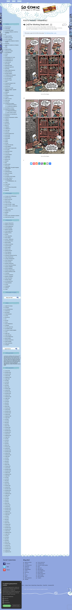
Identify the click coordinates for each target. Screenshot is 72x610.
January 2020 (7, 390)
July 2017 (7, 438)
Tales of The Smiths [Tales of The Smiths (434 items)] (11, 359)
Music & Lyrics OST (8, 199)
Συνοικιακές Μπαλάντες (9, 95)
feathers (6, 141)
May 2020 (7, 383)
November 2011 (8, 548)
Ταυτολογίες (7, 101)
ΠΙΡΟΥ (6, 81)
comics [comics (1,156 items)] (18, 363)
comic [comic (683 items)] (13, 361)
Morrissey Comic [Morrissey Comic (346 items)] (10, 357)
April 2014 (7, 501)
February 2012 (7, 543)
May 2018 (7, 422)
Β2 (5, 34)
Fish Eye (6, 143)
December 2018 (8, 411)
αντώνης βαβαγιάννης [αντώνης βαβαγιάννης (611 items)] (13, 360)
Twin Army (7, 188)
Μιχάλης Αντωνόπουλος (9, 224)
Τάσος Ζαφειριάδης (8, 236)
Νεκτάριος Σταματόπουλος (10, 269)
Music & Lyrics (7, 201)
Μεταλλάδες (7, 68)
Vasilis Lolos (7, 333)
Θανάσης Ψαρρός (8, 279)
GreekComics (7, 310)
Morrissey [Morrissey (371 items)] (19, 357)
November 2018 (8, 412)
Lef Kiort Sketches (8, 154)
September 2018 (8, 416)
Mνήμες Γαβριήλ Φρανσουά (10, 70)
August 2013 (7, 514)
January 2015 (7, 487)
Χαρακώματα (7, 115)
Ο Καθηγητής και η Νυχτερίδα (10, 75)
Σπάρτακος (7, 92)
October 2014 (7, 492)
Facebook (8, 563)
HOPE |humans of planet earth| (10, 148)
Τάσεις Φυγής (7, 100)
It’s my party (7, 149)
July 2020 (7, 380)
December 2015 (8, 469)
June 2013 (7, 517)
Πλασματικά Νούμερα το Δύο (10, 83)
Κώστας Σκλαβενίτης (9, 268)
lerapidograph (7, 156)
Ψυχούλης (7, 120)
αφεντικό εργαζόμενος (35, 29)
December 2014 (8, 488)
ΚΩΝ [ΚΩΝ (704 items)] (17, 361)
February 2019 (7, 408)
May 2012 (7, 538)
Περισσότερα (12, 594)
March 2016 (7, 464)
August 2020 (7, 378)
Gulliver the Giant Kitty (9, 144)
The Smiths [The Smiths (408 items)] (6, 359)
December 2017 (8, 430)
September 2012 (8, 532)
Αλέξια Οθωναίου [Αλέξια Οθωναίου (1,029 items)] (13, 363)
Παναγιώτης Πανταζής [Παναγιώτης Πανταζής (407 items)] (15, 358)
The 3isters (7, 174)
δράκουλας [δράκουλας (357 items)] (15, 357)
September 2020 (8, 377)
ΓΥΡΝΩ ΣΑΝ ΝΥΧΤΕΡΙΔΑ (11, 110)
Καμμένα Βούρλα (8, 49)
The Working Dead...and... (51, 26)
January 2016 (7, 467)
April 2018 (7, 424)
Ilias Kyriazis (7, 312)
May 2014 (7, 500)
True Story (7, 185)
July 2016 (7, 458)
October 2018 (7, 414)
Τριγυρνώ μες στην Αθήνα (9, 109)
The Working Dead (8, 179)
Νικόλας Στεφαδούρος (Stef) (10, 271)
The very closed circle (41, 562)
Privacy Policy (39, 585)
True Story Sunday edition (11, 187)
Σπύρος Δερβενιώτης (9, 231)
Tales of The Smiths (8, 173)
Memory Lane (7, 159)
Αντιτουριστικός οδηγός (9, 30)
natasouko (7, 287)
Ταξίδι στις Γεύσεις (8, 98)
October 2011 (7, 550)
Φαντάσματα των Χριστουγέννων (11, 114)
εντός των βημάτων (8, 39)
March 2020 (7, 387)
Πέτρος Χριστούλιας (8, 278)
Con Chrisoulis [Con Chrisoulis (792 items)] (11, 362)
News (6, 207)
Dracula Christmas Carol (9, 133)
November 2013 (8, 509)
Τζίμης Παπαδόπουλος (9, 257)
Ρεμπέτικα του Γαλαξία (9, 88)
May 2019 (7, 403)
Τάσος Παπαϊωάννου (9, 260)
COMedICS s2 (7, 128)
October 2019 (7, 395)
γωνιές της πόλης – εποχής (10, 204)
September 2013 (8, 513)
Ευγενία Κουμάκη (8, 245)
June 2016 (7, 459)
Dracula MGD (7, 136)
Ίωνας (6, 47)
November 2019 (8, 393)
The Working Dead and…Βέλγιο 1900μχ (50, 29)
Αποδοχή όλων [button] (7, 605)
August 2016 (7, 456)
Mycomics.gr (7, 317)
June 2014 (7, 498)
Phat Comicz (7, 165)
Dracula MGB (7, 135)
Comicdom (7, 307)
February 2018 (7, 427)
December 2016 (8, 450)
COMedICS (7, 127)
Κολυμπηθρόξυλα (8, 52)
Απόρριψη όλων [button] (16, 605)
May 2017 (7, 441)
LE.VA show (7, 152)
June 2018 (7, 420)
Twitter (8, 566)
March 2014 (7, 503)
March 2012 (7, 542)
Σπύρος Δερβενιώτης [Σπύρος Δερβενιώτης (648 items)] (8, 361)
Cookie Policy (33, 585)
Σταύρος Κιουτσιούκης (9, 244)
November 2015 (8, 471)
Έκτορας (6, 234)
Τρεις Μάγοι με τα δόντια (9, 108)
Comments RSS (51, 585)
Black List (7, 125)
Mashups (6, 212)
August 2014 (7, 495)
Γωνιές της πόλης (8, 202)
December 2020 (8, 372)
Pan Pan (6, 320)
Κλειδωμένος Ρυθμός (9, 50)
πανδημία (41, 29)
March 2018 (7, 425)
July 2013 (7, 516)
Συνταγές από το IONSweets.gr (10, 196)
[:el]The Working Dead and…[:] (39, 24)
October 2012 (7, 530)
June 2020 (7, 382)
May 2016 (7, 461)
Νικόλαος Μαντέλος (8, 250)
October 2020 (7, 375)
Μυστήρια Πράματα (8, 73)
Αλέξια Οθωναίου (8, 253)
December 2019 (8, 391)
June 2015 (7, 479)
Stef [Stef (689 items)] (15, 361)
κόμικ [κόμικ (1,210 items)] (5, 364)
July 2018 (7, 419)
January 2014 (7, 506)
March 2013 (7, 522)
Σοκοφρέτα (7, 344)
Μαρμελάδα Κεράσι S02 (9, 67)
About (14, 1)
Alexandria (7, 122)
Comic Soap (7, 130)
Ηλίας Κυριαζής (8, 247)
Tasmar (6, 322)
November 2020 (8, 374)
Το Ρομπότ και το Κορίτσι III (12, 106)
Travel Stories (7, 184)
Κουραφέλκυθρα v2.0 (9, 60)
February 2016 (7, 466)
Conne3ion (46, 589)
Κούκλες (6, 54)
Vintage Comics (8, 210)
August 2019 (7, 398)
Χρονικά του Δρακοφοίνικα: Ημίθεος (11, 117)
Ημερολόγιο (7, 43)
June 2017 (7, 440)
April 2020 (7, 385)
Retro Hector (7, 170)
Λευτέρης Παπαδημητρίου (9, 258)
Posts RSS (45, 585)
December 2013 (8, 508)
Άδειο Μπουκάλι (8, 27)
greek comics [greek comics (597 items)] (6, 360)
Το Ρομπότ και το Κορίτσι (9, 103)
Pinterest (8, 569)
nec (5, 318)
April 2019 (7, 404)
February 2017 (7, 446)
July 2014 (7, 496)
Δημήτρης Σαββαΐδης (9, 266)
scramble (41, 589)
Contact (19, 1)
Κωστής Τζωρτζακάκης (9, 274)
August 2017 (7, 437)
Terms (29, 585)
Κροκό (6, 55)
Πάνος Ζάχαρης (8, 237)
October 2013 (7, 511)
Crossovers (7, 131)
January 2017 (7, 448)
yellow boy (7, 190)
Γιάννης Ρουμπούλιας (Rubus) (10, 265)
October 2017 (7, 433)
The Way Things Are (8, 178)
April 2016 (7, 462)
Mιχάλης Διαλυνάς (8, 232)
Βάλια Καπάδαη (8, 242)
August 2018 (7, 417)
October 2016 (7, 453)
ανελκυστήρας (7, 28)
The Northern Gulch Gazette (10, 176)
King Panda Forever (8, 151)
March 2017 (7, 445)
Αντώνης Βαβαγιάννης (9, 226)
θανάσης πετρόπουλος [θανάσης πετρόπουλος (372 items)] (8, 358)
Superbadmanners (8, 171)
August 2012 (7, 534)
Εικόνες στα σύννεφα (9, 37)
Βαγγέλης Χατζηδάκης (9, 276)
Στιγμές (6, 93)
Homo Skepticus (8, 146)
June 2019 (7, 401)
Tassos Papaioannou (9, 323)
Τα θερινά (7, 97)
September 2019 (8, 396)
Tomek (6, 182)
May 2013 (7, 519)
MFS (6, 162)
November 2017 (8, 432)
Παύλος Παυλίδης (8, 261)
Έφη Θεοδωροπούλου (9, 240)
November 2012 (8, 529)
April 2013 (7, 521)
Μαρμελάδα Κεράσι (8, 65)
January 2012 (7, 545)
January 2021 (7, 370)
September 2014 (8, 493)
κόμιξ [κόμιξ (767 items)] (7, 362)
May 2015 (7, 480)
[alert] (11, 595)
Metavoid (6, 161)
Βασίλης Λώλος (8, 248)
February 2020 (7, 388)
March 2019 (7, 406)
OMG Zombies (7, 164)
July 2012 (7, 535)
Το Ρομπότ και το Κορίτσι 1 (12, 104)
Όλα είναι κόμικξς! (8, 78)
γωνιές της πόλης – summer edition (11, 205)
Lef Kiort (6, 284)
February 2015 (7, 485)
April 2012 (7, 540)
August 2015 (7, 475)
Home (8, 1)
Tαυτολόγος (7, 273)
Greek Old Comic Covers (9, 217)
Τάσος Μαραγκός (8, 252)
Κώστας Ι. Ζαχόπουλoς (9, 239)
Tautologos (7, 325)
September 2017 (8, 435)
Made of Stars (7, 157)
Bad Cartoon (7, 123)
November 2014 (8, 490)
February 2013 (7, 524)
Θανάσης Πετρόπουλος (9, 263)
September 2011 (8, 551)
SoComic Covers (8, 197)
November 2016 (8, 451)
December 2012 (8, 527)
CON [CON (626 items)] (19, 360)
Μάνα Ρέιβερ (7, 63)
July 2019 (7, 399)
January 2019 (7, 409)
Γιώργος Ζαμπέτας (8, 36)
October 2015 (7, 472)
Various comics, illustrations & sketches (12, 215)
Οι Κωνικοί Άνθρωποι (9, 76)
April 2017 (7, 443)
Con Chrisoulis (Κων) (9, 281)
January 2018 (7, 429)
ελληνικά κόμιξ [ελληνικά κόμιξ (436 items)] (17, 359)
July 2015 (7, 477)
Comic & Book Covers (9, 209)
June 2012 (7, 537)
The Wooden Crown (8, 328)
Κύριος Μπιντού (8, 62)
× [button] (20, 582)
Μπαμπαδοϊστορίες (8, 71)
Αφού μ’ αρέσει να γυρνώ (11, 112)
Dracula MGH (7, 138)
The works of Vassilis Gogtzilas (10, 330)
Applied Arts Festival (28, 562)
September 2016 (8, 454)
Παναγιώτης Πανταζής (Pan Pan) (11, 255)
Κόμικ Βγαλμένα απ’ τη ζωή (10, 57)
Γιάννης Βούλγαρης (8, 227)
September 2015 (8, 474)
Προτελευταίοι (7, 86)
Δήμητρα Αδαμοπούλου (9, 223)
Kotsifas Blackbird (8, 282)
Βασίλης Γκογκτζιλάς (8, 229)
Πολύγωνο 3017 (8, 84)
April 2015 (7, 482)
